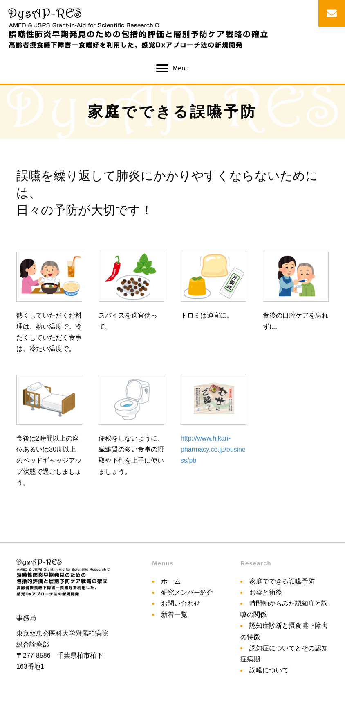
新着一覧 (174, 614)
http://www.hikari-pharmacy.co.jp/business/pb (213, 449)
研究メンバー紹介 (187, 592)
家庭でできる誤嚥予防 (282, 581)
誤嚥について (269, 670)
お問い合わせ (180, 603)
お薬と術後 (265, 592)
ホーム (171, 581)
